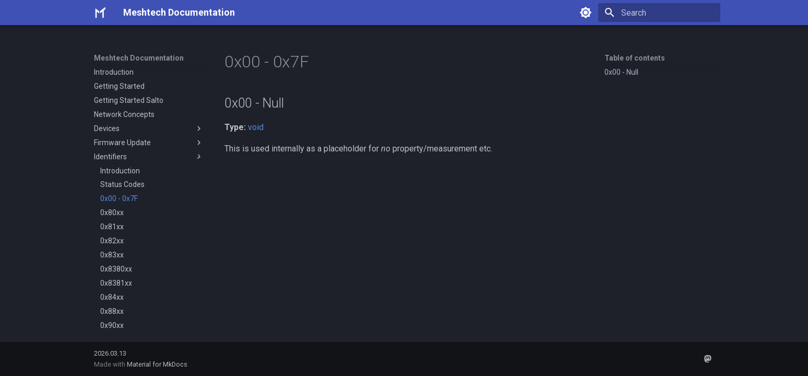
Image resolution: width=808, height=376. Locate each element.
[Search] (659, 12)
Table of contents (634, 58)
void (256, 127)
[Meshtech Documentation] (100, 12)
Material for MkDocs (157, 364)
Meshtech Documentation (139, 58)
